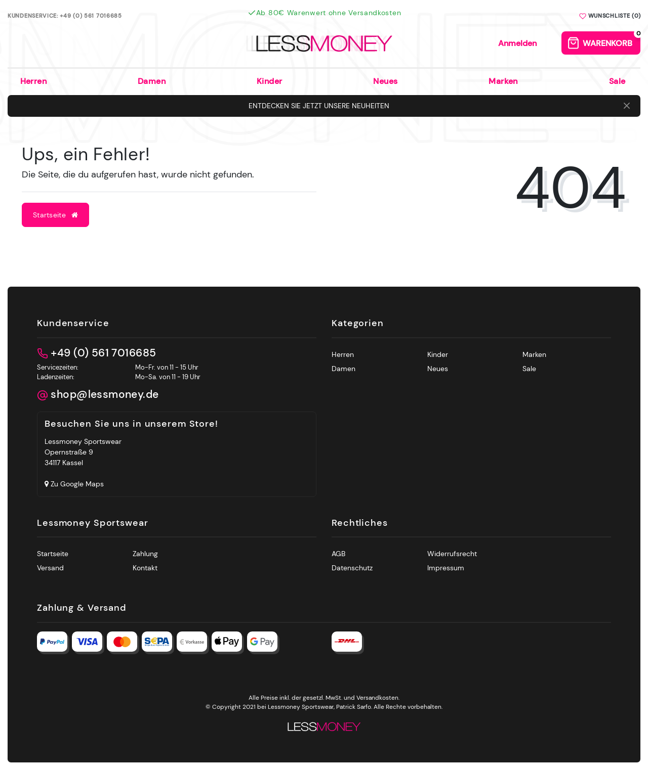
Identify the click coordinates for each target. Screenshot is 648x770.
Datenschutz (352, 567)
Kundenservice (73, 324)
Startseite (52, 553)
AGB (338, 553)
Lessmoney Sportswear (92, 523)
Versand (50, 567)
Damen (152, 81)
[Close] (627, 106)
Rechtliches (360, 523)
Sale (617, 81)
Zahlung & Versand (82, 608)
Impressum (445, 567)
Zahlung (145, 553)
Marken (503, 81)
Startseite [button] (55, 214)
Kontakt (145, 567)
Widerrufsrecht (452, 553)
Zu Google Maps (74, 483)
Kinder (269, 81)
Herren (33, 81)
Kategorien (358, 324)
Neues (385, 81)
